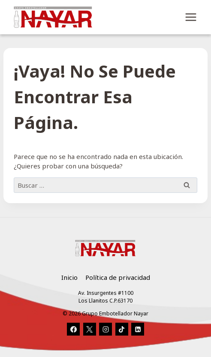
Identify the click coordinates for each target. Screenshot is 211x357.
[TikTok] (121, 329)
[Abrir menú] (191, 17)
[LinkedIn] (137, 329)
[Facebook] (73, 329)
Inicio (69, 277)
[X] (89, 329)
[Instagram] (105, 329)
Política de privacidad (117, 277)
